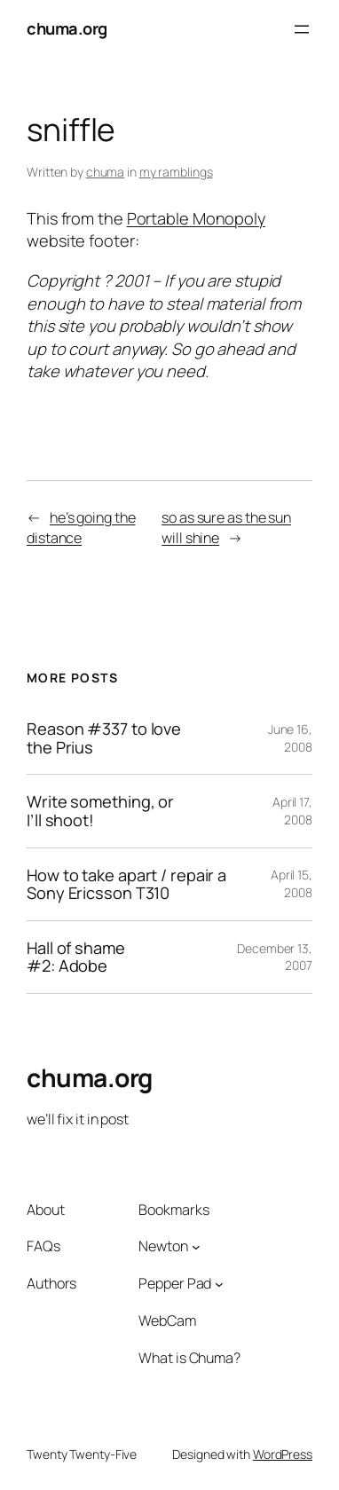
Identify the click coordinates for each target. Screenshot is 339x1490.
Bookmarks (173, 1209)
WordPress (282, 1454)
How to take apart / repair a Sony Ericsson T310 (126, 884)
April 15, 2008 (291, 883)
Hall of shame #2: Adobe (76, 957)
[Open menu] (301, 29)
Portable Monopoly (196, 218)
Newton (162, 1246)
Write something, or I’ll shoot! (100, 810)
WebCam (166, 1320)
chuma (105, 171)
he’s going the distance (81, 528)
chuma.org (67, 28)
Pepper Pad (174, 1283)
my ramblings (176, 171)
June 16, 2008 (290, 738)
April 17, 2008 (292, 810)
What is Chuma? (189, 1358)
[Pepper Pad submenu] (219, 1283)
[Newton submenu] (196, 1246)
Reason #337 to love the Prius (104, 738)
